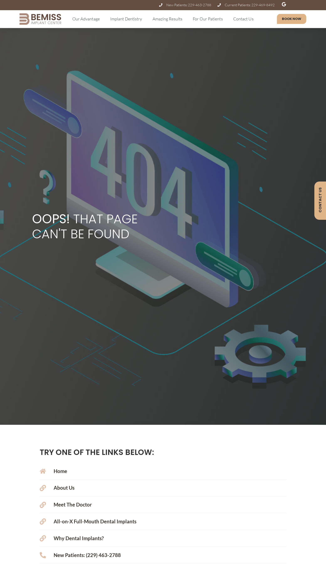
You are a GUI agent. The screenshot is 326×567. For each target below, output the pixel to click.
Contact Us (244, 18)
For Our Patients (209, 18)
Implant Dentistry (127, 18)
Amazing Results (169, 18)
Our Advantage (87, 18)
